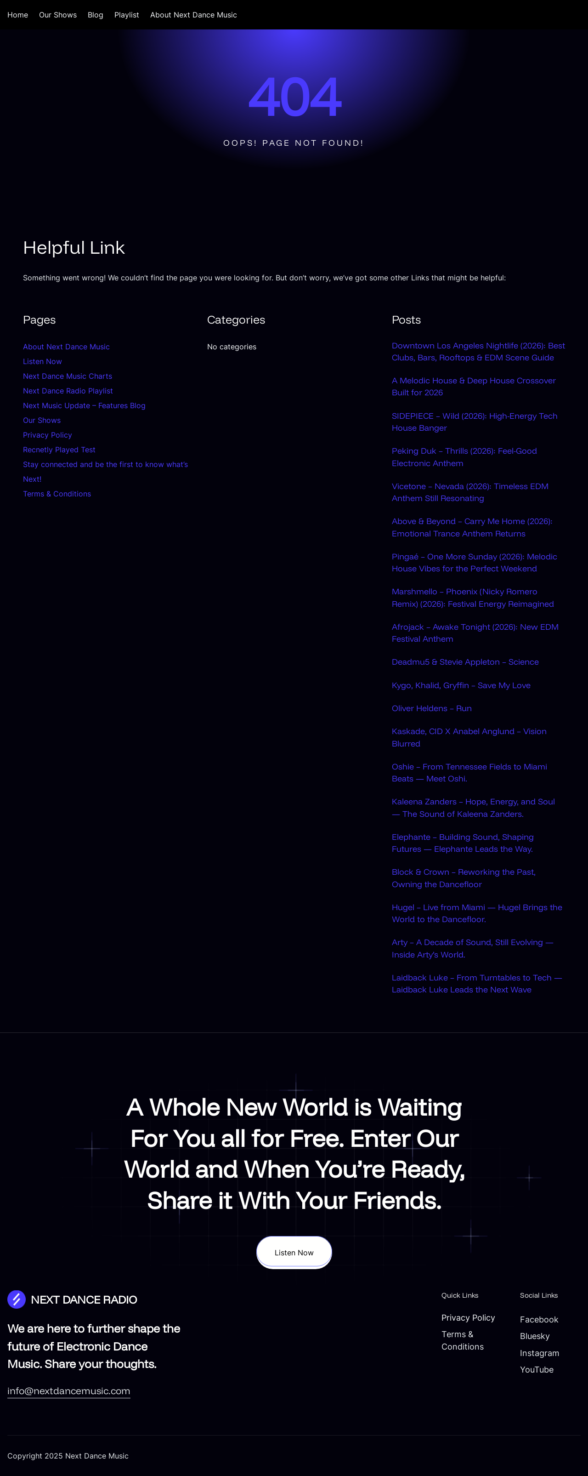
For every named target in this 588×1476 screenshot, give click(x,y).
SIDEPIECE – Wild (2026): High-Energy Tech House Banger (475, 421)
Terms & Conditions (57, 493)
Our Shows (42, 420)
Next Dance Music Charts (67, 376)
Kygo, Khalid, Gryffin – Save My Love (461, 685)
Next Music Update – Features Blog (84, 405)
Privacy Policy (47, 434)
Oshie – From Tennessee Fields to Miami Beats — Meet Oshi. (469, 772)
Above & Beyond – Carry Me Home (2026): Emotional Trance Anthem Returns (472, 527)
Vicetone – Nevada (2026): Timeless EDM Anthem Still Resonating (470, 492)
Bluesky (535, 1336)
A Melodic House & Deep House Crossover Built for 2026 (474, 386)
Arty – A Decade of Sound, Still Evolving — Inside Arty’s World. (473, 948)
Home (17, 14)
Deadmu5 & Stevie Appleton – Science (465, 661)
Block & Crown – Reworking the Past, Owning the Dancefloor (464, 877)
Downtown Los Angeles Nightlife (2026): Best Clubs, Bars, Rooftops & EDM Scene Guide (478, 351)
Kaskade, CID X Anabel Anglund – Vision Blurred (469, 737)
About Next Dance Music (66, 346)
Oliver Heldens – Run (432, 708)
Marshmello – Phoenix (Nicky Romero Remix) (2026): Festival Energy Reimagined (473, 597)
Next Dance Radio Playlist (68, 390)
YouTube (537, 1369)
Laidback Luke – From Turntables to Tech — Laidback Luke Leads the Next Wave (477, 983)
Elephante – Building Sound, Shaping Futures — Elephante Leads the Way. (463, 843)
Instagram (540, 1353)
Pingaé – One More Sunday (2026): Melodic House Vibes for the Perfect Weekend (474, 562)
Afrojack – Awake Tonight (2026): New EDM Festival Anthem (475, 632)
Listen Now (42, 361)
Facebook (539, 1319)
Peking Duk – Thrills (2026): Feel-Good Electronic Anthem (464, 456)
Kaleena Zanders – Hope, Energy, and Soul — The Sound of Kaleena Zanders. (473, 807)
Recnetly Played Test (59, 449)
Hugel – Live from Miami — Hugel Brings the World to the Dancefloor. (477, 913)
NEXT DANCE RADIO (84, 1299)
